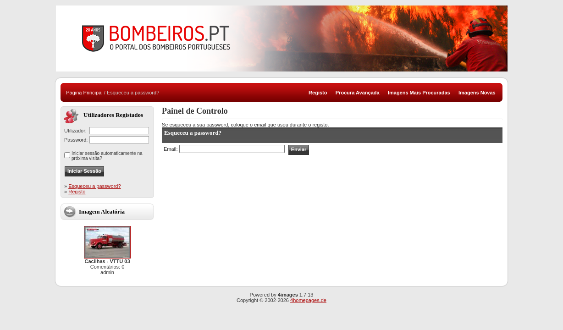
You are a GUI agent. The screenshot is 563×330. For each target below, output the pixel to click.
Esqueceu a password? (94, 186)
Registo (76, 191)
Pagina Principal (84, 92)
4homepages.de (308, 300)
